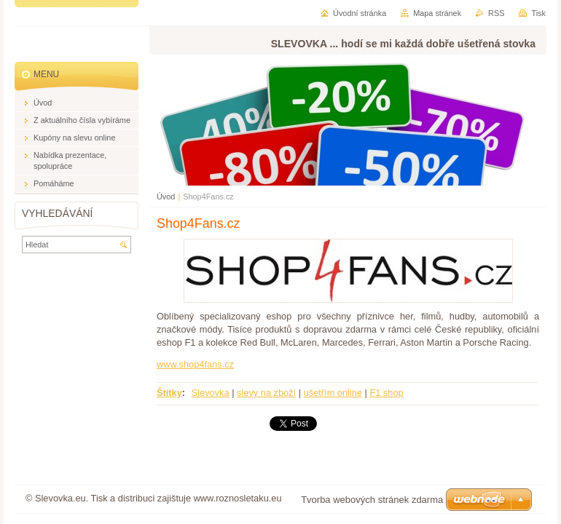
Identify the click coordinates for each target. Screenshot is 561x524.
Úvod (166, 196)
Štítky (169, 392)
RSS (496, 13)
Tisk (538, 13)
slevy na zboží (266, 392)
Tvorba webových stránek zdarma (372, 499)
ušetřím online (333, 392)
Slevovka (211, 392)
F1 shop (386, 392)
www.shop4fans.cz (195, 364)
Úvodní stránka (359, 13)
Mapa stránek (437, 13)
